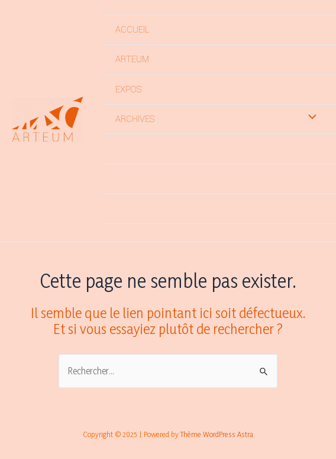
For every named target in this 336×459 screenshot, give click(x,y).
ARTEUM (132, 59)
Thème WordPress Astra (216, 434)
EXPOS (128, 90)
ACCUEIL (132, 30)
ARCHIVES (134, 119)
